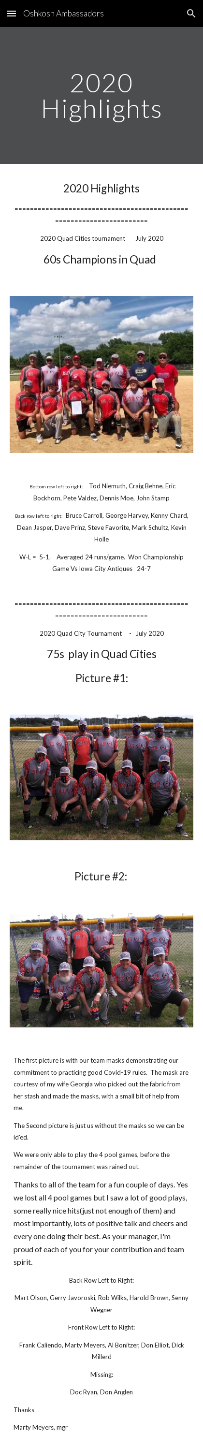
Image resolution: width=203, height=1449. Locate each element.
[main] (101, 95)
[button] (11, 13)
